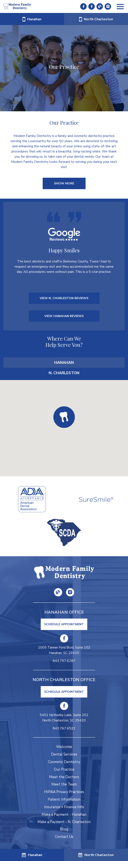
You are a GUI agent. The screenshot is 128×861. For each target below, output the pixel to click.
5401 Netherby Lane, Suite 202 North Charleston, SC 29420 (64, 718)
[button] (64, 417)
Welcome (64, 746)
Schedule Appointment (64, 624)
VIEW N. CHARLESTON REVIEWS (64, 298)
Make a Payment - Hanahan (64, 814)
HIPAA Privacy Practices (64, 791)
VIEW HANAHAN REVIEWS (64, 316)
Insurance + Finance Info (64, 806)
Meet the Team (64, 784)
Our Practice (64, 769)
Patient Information (64, 799)
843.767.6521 (64, 728)
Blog (64, 829)
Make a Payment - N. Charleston (64, 821)
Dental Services (64, 754)
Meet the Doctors (64, 777)
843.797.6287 (64, 660)
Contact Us (64, 836)
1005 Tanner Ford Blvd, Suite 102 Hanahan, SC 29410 (64, 650)
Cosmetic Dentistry (64, 761)
